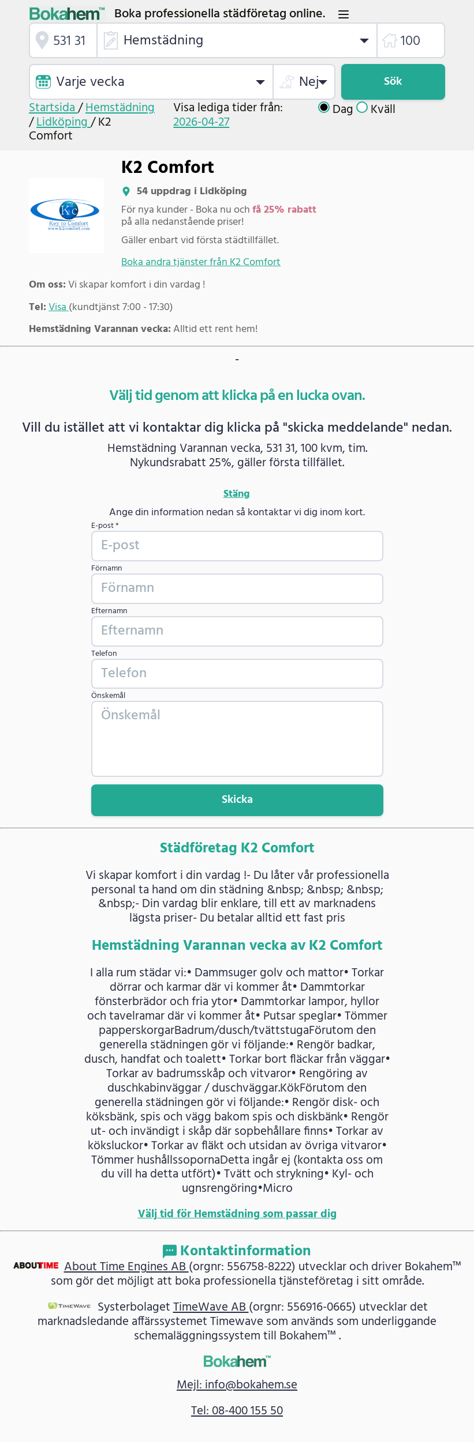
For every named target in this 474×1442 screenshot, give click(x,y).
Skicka (237, 800)
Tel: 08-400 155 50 (237, 1411)
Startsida (53, 108)
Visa (58, 307)
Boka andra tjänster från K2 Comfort (201, 262)
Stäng (236, 494)
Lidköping (63, 122)
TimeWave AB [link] (211, 1307)
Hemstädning (120, 108)
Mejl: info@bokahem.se (237, 1385)
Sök (393, 82)
